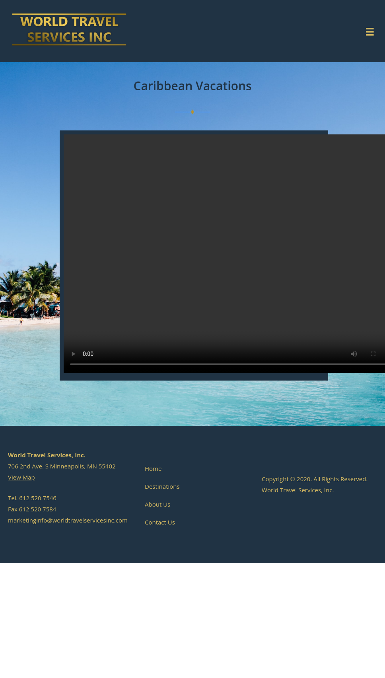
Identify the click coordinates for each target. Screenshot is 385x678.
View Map (21, 477)
